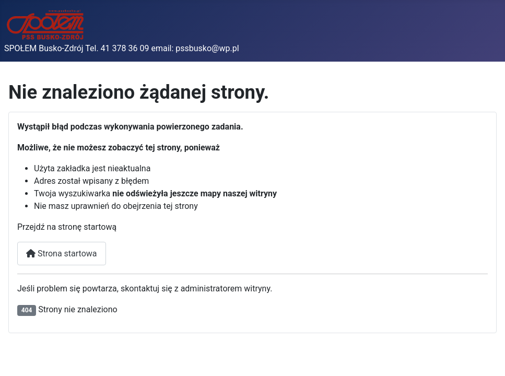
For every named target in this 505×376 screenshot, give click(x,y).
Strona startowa (61, 253)
